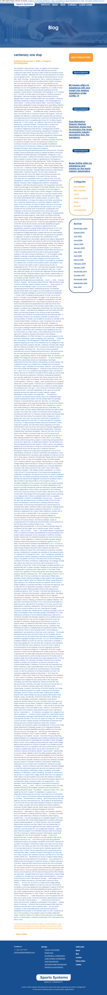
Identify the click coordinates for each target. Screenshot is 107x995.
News (76, 202)
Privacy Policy (80, 961)
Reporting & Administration (54, 967)
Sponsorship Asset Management (56, 964)
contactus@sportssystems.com (24, 952)
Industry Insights (81, 198)
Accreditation (79, 186)
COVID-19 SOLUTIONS (52, 950)
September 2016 (80, 283)
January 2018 (79, 267)
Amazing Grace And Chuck (52, 928)
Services (45, 5)
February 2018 (80, 264)
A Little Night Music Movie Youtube (25, 924)
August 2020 (79, 232)
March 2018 (78, 260)
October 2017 (79, 275)
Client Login (85, 5)
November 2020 (80, 228)
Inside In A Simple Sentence (47, 924)
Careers (78, 964)
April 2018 (78, 256)
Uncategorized (21, 63)
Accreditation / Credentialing (55, 956)
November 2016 (80, 279)
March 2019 (78, 244)
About (55, 5)
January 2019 (79, 248)
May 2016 (77, 287)
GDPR (76, 194)
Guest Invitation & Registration (55, 958)
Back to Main (20, 934)
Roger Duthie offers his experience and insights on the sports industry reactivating (80, 167)
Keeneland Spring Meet (34, 928)
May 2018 (78, 252)
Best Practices (80, 190)
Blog (63, 5)
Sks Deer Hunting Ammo (48, 926)
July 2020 (78, 236)
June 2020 (78, 240)
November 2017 (80, 271)
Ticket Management (52, 961)
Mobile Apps (49, 953)
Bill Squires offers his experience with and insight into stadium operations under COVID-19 (79, 90)
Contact (72, 5)
